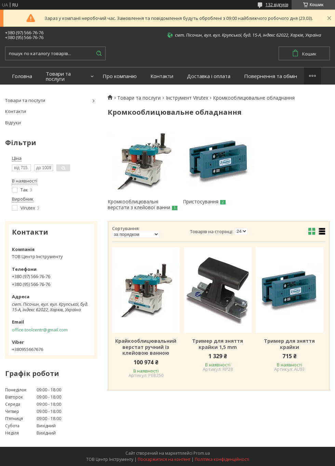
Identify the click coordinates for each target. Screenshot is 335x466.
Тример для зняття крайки (289, 344)
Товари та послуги (58, 76)
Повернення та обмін (270, 76)
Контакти (161, 76)
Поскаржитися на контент (164, 459)
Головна (22, 76)
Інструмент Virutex (187, 98)
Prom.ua (201, 453)
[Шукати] (99, 53)
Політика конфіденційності (222, 459)
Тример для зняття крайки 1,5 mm (217, 344)
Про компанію (120, 76)
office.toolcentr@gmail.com (40, 329)
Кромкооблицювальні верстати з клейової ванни (139, 204)
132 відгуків (277, 5)
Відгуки (13, 122)
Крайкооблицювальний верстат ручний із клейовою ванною (145, 347)
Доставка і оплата (208, 76)
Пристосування (200, 201)
